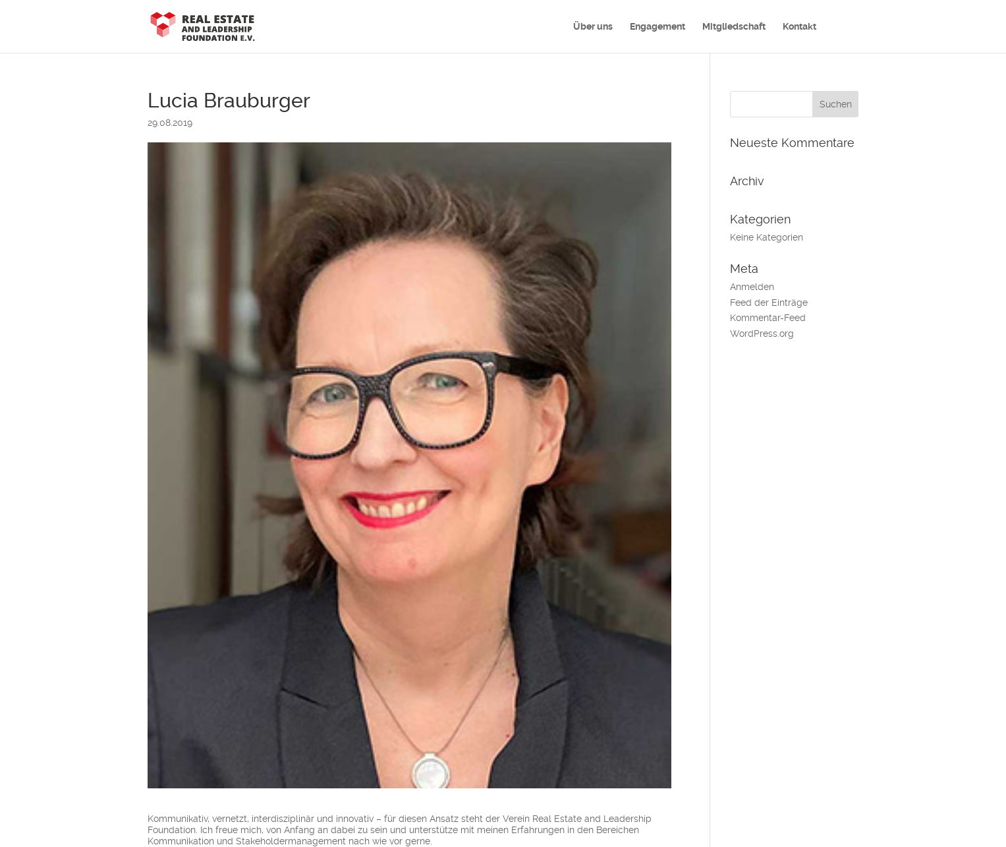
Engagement (657, 27)
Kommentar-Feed (768, 317)
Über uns (593, 27)
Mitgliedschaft (734, 27)
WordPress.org (762, 333)
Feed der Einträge (769, 302)
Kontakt (799, 27)
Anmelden (752, 286)
